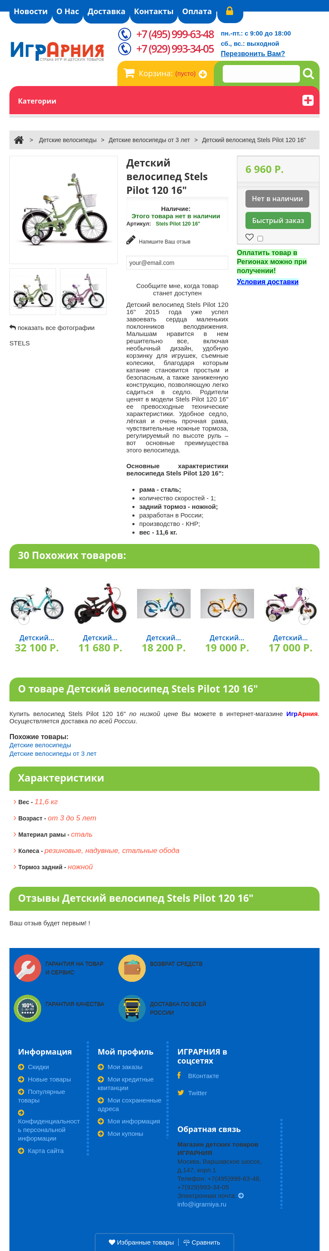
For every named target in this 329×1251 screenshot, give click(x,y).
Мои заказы (120, 1066)
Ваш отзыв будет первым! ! (49, 923)
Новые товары (44, 1079)
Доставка (106, 11)
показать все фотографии (56, 327)
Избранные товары (141, 1242)
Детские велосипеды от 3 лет (149, 140)
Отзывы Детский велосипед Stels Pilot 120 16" (136, 898)
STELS (19, 343)
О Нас (68, 11)
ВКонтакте (198, 1078)
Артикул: (138, 223)
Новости (31, 11)
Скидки (33, 1066)
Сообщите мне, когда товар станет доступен (177, 289)
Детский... (37, 637)
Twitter (192, 1095)
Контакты (153, 11)
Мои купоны (120, 1133)
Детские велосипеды (68, 140)
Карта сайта (41, 1150)
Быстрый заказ (278, 220)
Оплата (197, 11)
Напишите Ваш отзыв (158, 240)
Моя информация (129, 1121)
